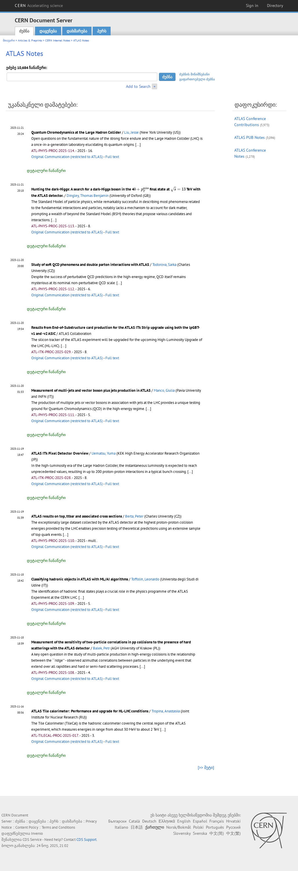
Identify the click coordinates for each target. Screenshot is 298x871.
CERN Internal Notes (57, 40)
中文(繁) (233, 833)
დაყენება (48, 31)
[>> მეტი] (206, 767)
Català (134, 821)
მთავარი (9, 40)
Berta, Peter (134, 516)
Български (117, 821)
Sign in (252, 5)
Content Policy (26, 827)
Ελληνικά (167, 821)
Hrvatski (233, 821)
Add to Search (138, 86)
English (184, 821)
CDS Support (86, 839)
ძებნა (24, 31)
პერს (101, 31)
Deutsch (149, 821)
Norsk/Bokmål (178, 827)
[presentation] (141, 189)
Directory (275, 5)
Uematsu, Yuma (104, 453)
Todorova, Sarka (164, 264)
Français (216, 821)
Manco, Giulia (164, 390)
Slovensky (182, 833)
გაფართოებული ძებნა (197, 79)
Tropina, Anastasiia (165, 711)
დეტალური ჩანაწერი (46, 170)
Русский (233, 827)
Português (215, 827)
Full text (112, 156)
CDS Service (32, 839)
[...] (138, 144)
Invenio (37, 833)
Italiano (121, 827)
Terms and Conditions (58, 827)
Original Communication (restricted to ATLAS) (67, 156)
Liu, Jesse (131, 132)
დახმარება (77, 31)
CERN (39, 5)
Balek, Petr (101, 648)
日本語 (137, 827)
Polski (198, 827)
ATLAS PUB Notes (249, 137)
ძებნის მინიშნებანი (194, 74)
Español (200, 821)
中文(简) (216, 833)
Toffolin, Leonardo (145, 579)
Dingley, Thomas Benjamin (88, 195)
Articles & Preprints (30, 40)
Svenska (200, 833)
